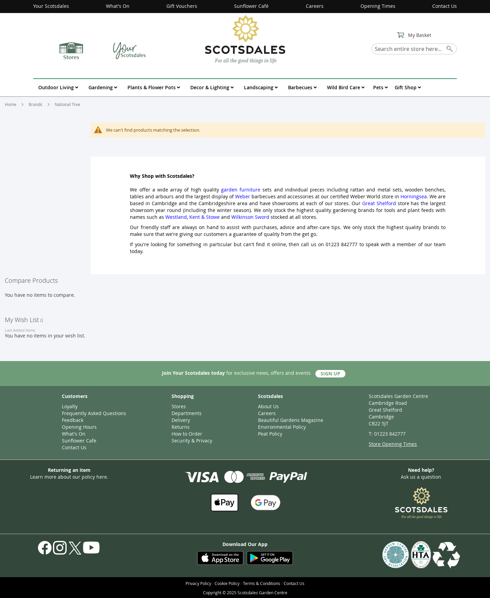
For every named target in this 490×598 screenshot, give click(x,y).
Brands (36, 104)
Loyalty (70, 406)
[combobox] (414, 48)
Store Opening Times (393, 444)
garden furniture (240, 189)
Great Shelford (379, 203)
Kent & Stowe (204, 217)
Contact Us (444, 6)
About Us (268, 406)
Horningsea (413, 196)
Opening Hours (79, 427)
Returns (181, 427)
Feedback (72, 420)
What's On (118, 6)
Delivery (181, 420)
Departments (187, 413)
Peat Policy (270, 433)
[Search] (450, 47)
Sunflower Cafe (79, 440)
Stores (179, 406)
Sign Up (330, 373)
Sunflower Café (251, 6)
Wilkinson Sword (250, 217)
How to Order (187, 433)
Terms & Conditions (261, 583)
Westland (176, 217)
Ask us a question (421, 477)
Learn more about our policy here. (69, 477)
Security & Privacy (192, 440)
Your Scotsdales (51, 6)
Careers (315, 6)
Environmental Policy (282, 427)
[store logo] (244, 39)
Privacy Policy (198, 583)
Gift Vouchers (181, 6)
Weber (242, 196)
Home (11, 104)
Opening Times (377, 6)
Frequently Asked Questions (94, 413)
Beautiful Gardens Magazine (290, 420)
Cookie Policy (227, 583)
